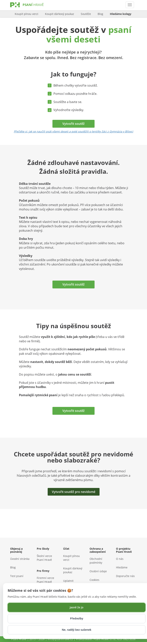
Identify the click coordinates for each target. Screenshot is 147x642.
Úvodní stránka (19, 559)
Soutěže (86, 14)
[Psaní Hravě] (33, 8)
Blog (100, 14)
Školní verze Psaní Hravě (44, 558)
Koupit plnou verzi (26, 14)
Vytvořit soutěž (73, 124)
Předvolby (76, 618)
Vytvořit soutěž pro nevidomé (73, 492)
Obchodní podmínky (96, 560)
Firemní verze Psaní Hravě (45, 580)
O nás (119, 559)
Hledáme (121, 567)
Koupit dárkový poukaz (59, 14)
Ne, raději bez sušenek (76, 629)
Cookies (94, 580)
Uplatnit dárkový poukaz (73, 582)
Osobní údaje (98, 571)
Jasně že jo (76, 607)
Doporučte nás (125, 576)
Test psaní (16, 576)
